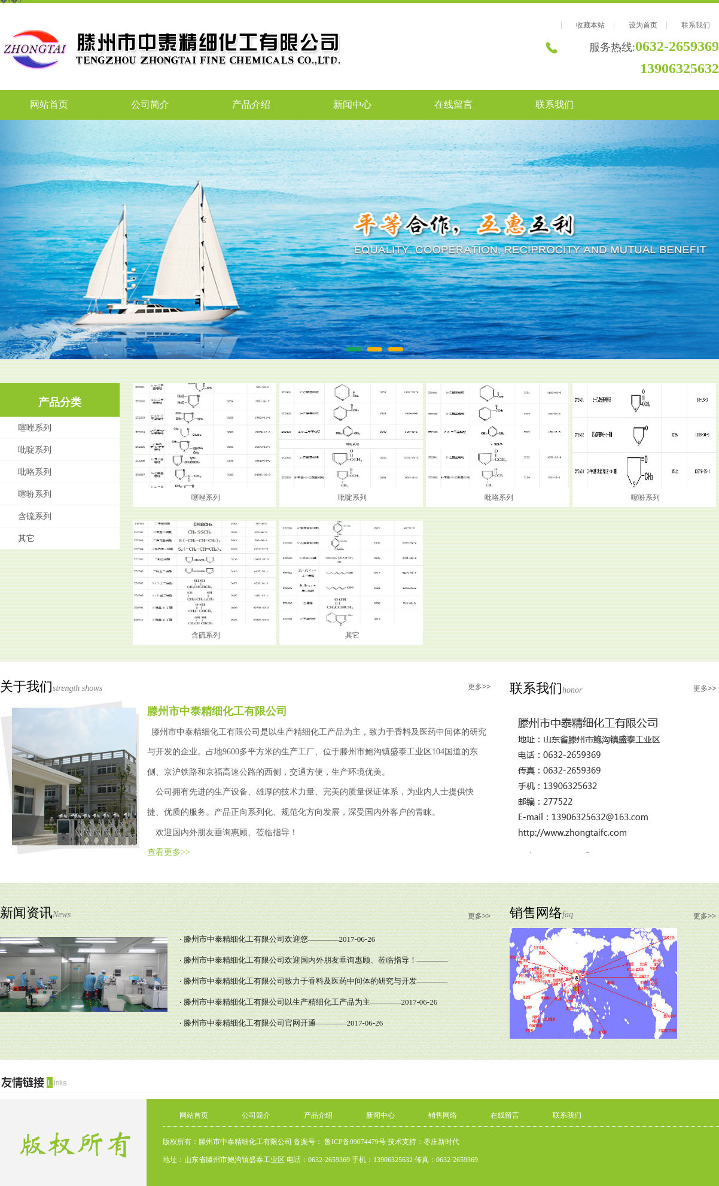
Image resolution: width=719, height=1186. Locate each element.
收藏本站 (590, 25)
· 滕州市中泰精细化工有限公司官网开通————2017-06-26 (281, 1022)
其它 (26, 538)
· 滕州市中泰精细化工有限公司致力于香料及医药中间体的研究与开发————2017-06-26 (313, 983)
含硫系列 (34, 516)
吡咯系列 (34, 472)
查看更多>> (168, 852)
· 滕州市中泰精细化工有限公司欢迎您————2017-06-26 (277, 939)
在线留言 (453, 104)
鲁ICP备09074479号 (354, 1142)
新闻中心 (352, 104)
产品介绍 (251, 104)
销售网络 (442, 1115)
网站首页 (49, 104)
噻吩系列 (34, 494)
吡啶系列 (34, 449)
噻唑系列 (34, 427)
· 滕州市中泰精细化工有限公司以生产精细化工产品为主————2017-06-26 (308, 1001)
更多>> (479, 687)
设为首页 (643, 25)
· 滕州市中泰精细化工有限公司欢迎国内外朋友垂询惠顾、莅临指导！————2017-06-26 (313, 963)
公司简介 (150, 104)
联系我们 (695, 25)
